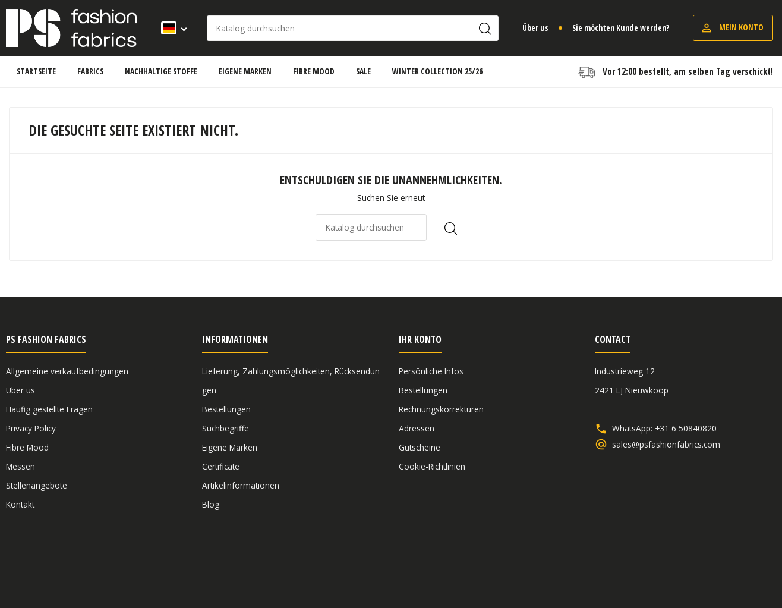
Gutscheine (419, 447)
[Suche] (353, 28)
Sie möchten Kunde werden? (620, 27)
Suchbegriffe (225, 428)
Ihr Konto (420, 339)
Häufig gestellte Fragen (49, 409)
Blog (210, 504)
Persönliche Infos (431, 371)
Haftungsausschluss (684, 568)
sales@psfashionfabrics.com (666, 444)
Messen (20, 466)
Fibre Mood (27, 447)
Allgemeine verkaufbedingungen (67, 371)
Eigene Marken (229, 447)
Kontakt (20, 504)
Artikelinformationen (240, 485)
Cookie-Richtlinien (432, 466)
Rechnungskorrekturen (441, 409)
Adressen (416, 428)
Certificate (220, 466)
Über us (535, 27)
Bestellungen (226, 409)
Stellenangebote (36, 485)
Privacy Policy (31, 428)
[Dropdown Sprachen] (170, 28)
